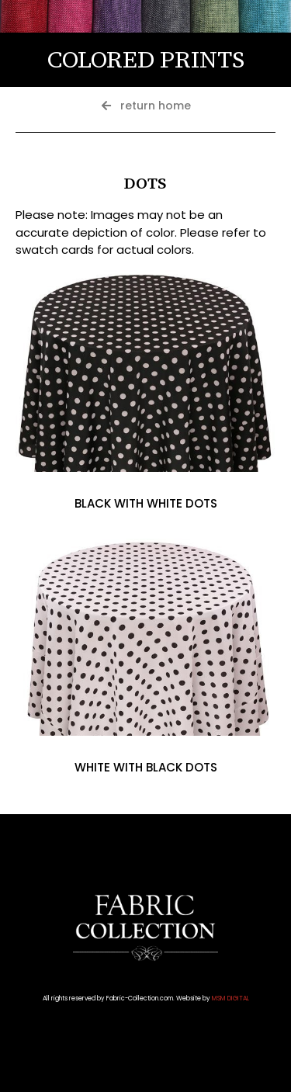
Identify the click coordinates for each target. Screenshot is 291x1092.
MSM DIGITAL (230, 998)
